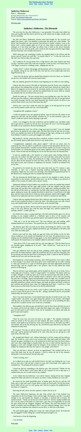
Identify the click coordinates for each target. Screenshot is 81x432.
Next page (14, 423)
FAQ (51, 4)
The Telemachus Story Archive (41, 2)
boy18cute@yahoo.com (24, 17)
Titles (35, 4)
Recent (46, 4)
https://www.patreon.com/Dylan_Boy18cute (32, 19)
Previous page (16, 23)
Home (31, 4)
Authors (40, 4)
